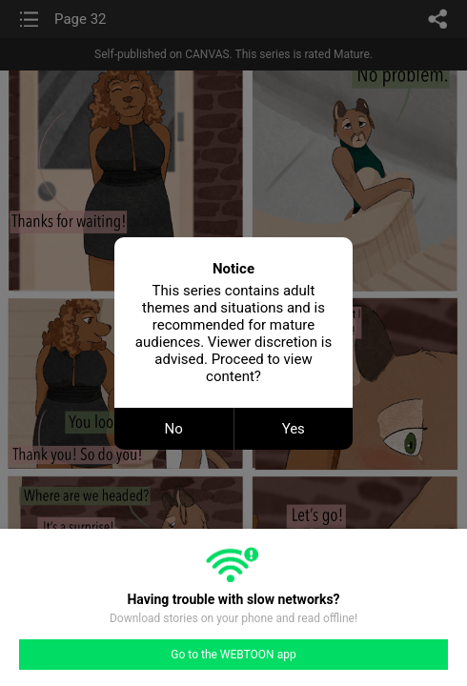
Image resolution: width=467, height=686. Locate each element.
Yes (293, 428)
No (174, 428)
